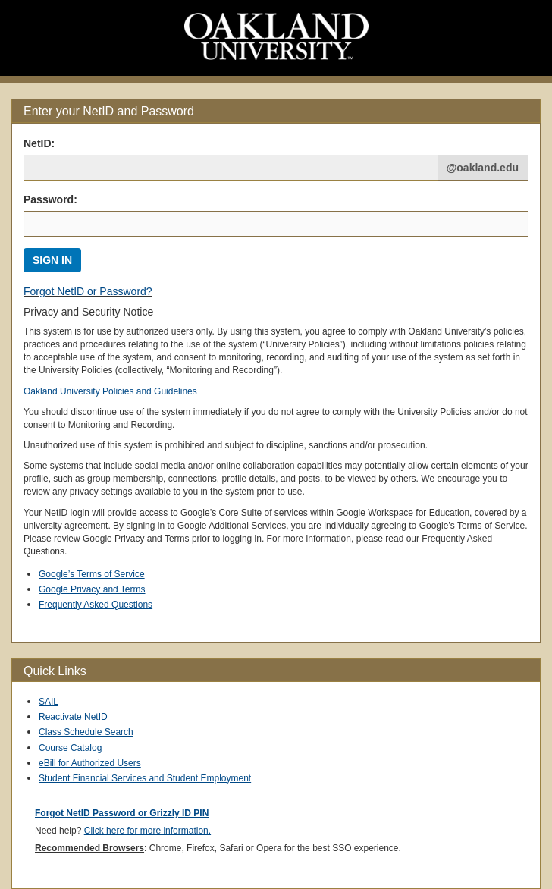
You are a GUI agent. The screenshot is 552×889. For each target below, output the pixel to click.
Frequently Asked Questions (95, 604)
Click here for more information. (147, 830)
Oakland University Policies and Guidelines (110, 391)
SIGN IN (52, 260)
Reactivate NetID (73, 717)
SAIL (48, 701)
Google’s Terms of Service (92, 574)
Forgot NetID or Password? (88, 291)
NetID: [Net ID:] (39, 143)
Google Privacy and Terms (92, 589)
